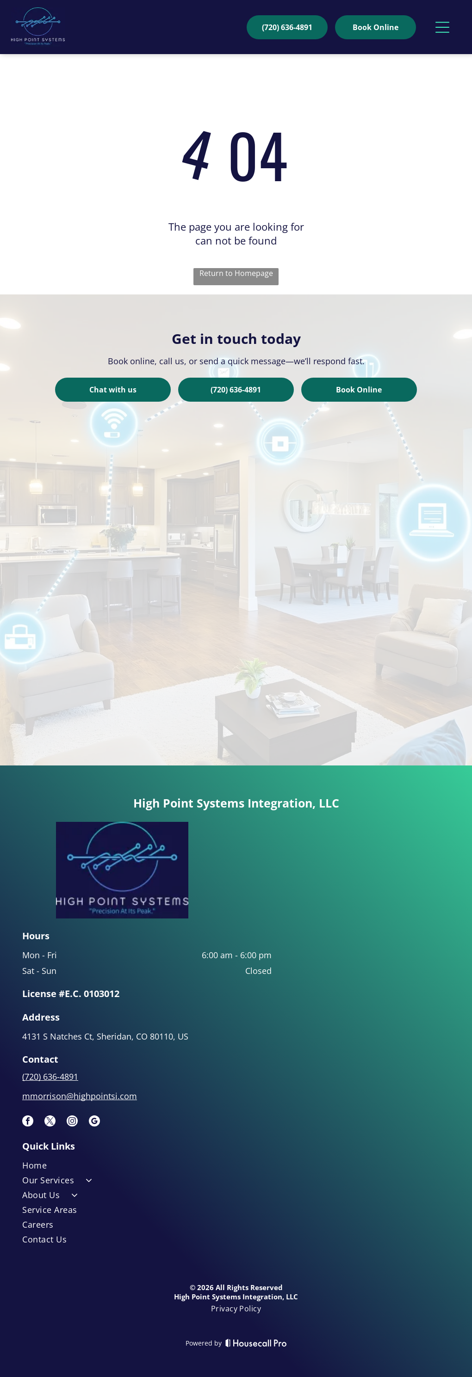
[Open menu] (442, 27)
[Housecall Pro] (256, 1342)
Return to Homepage (236, 273)
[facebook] (27, 1122)
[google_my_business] (94, 1122)
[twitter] (50, 1122)
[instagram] (72, 1122)
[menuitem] (236, 1167)
